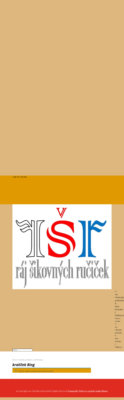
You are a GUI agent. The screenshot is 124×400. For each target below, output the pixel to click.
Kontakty (119, 309)
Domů (14, 360)
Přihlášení (119, 315)
